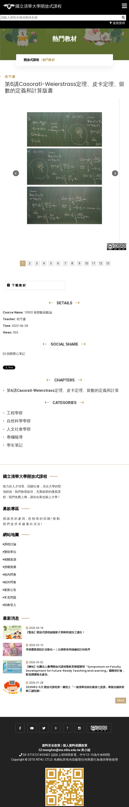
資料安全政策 (51, 745)
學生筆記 (15, 445)
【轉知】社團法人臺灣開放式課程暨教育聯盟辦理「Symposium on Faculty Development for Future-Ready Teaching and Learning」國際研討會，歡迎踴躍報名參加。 (75, 670)
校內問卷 (9, 574)
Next (115, 173)
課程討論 (9, 544)
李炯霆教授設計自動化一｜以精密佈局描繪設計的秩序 (58, 649)
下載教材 (16, 285)
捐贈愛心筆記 (14, 353)
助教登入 (9, 605)
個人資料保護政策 (75, 745)
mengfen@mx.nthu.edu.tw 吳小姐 (66, 750)
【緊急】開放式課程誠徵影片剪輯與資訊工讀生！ (55, 632)
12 (100, 263)
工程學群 (15, 413)
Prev (16, 173)
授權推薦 (9, 567)
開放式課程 (31, 60)
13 (107, 263)
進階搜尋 (117, 23)
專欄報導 (15, 437)
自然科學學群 (19, 421)
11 (93, 263)
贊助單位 (9, 552)
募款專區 (11, 508)
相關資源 (9, 559)
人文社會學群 (19, 429)
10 (86, 263)
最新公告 (9, 590)
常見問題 (9, 597)
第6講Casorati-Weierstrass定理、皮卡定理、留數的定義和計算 (63, 390)
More (120, 700)
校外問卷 (9, 582)
